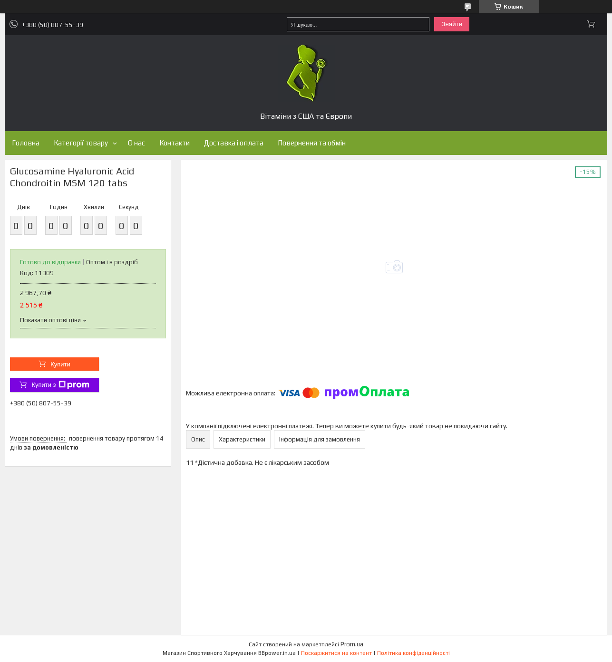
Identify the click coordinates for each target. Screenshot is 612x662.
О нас (136, 143)
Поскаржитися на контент (336, 653)
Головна (25, 143)
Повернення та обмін (312, 143)
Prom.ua (351, 644)
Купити (60, 364)
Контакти (174, 143)
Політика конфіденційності (413, 653)
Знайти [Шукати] (451, 24)
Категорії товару (81, 143)
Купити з (60, 385)
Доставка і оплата (233, 143)
